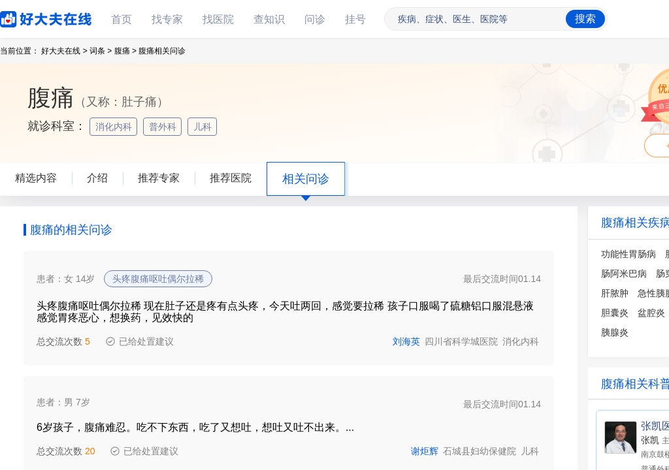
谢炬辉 (424, 451)
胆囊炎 (614, 312)
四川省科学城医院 (461, 341)
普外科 (164, 126)
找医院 (218, 19)
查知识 (269, 19)
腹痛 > (125, 50)
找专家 (167, 19)
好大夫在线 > (64, 50)
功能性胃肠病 (628, 253)
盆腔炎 (651, 312)
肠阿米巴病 (624, 273)
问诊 (314, 19)
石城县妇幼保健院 (479, 451)
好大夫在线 (26, 16)
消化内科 (115, 126)
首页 (121, 19)
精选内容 (36, 177)
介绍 (97, 177)
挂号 (355, 19)
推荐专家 (159, 177)
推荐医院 (231, 177)
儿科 (203, 126)
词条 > (101, 50)
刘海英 (406, 341)
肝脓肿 (614, 293)
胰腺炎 (614, 332)
